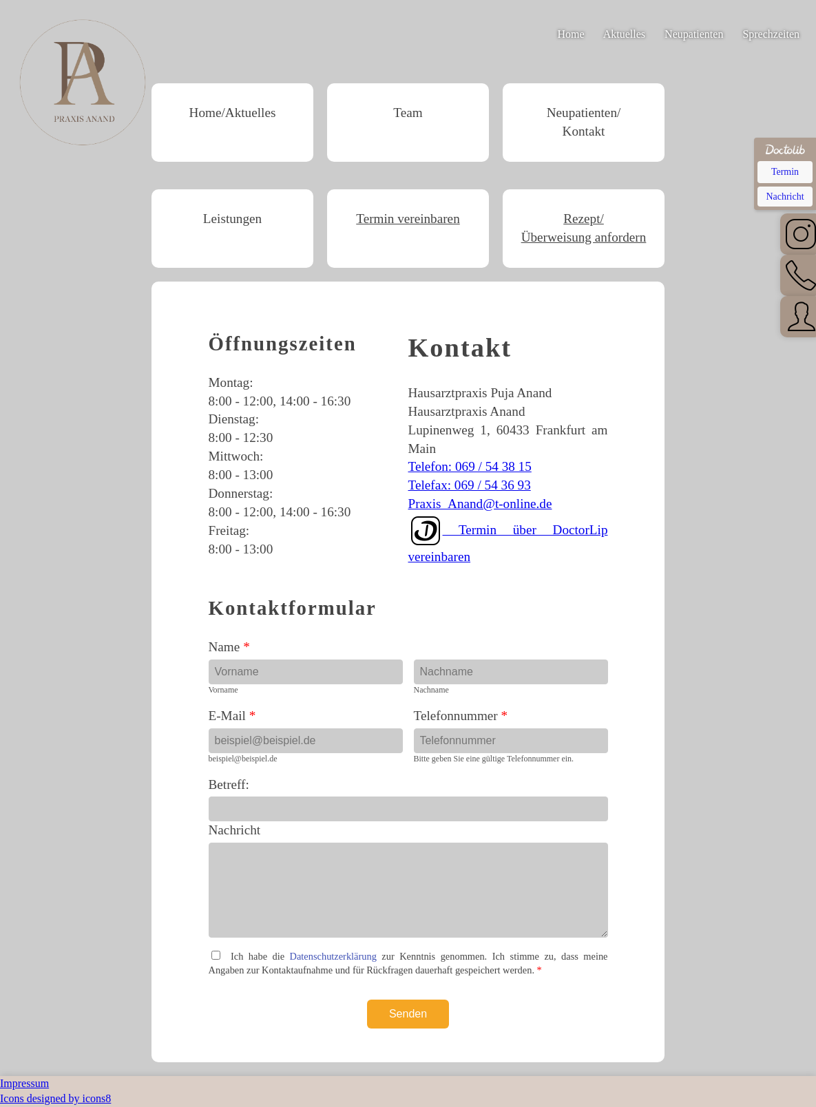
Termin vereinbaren (407, 218)
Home (571, 34)
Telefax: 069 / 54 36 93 (469, 485)
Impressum (24, 1083)
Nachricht (235, 830)
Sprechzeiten (770, 34)
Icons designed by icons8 (55, 1098)
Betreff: (229, 784)
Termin (785, 172)
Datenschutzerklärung (333, 956)
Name (229, 647)
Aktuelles (624, 34)
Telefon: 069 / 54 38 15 (470, 466)
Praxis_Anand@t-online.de (480, 503)
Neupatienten (694, 34)
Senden (408, 1014)
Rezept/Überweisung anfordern (584, 227)
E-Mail (232, 715)
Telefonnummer (461, 715)
